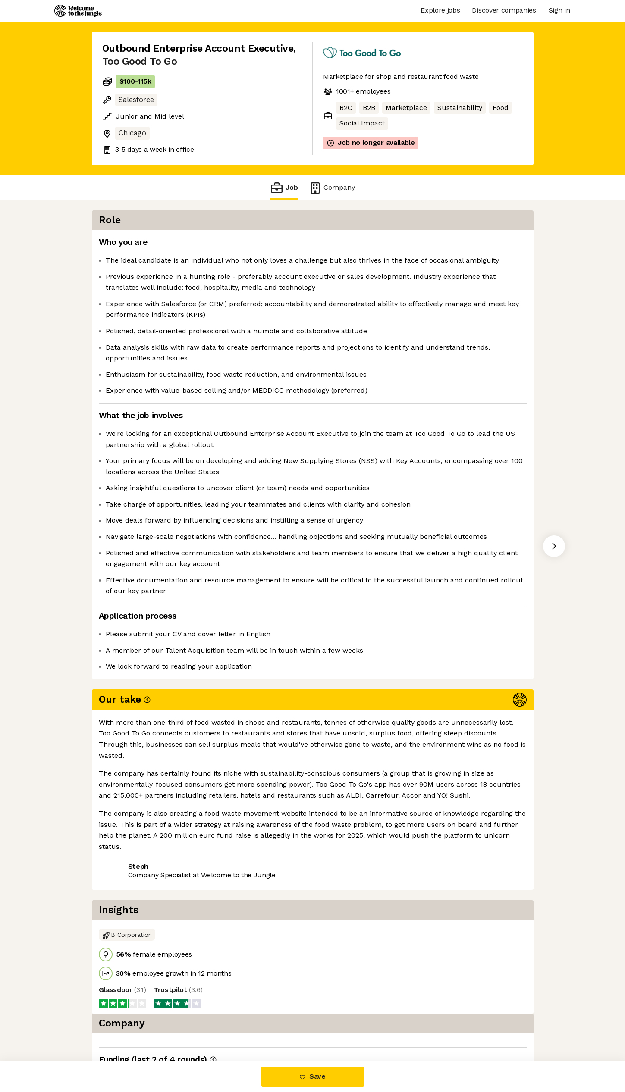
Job (284, 188)
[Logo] (78, 11)
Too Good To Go (139, 61)
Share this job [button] (126, 910)
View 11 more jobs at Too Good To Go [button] (223, 910)
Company (331, 188)
